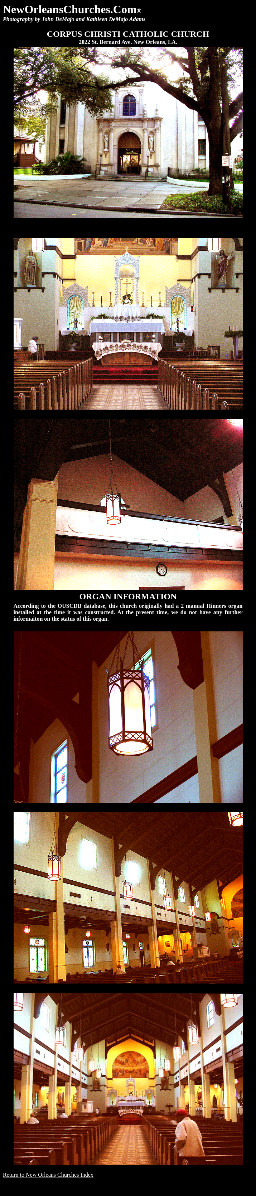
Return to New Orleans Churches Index (48, 1175)
